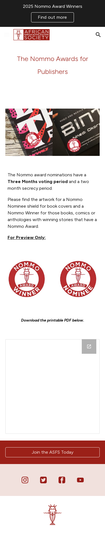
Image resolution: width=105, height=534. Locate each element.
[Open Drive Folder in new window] (89, 346)
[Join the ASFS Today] (53, 452)
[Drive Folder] (52, 386)
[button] (6, 34)
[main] (52, 64)
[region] (52, 13)
